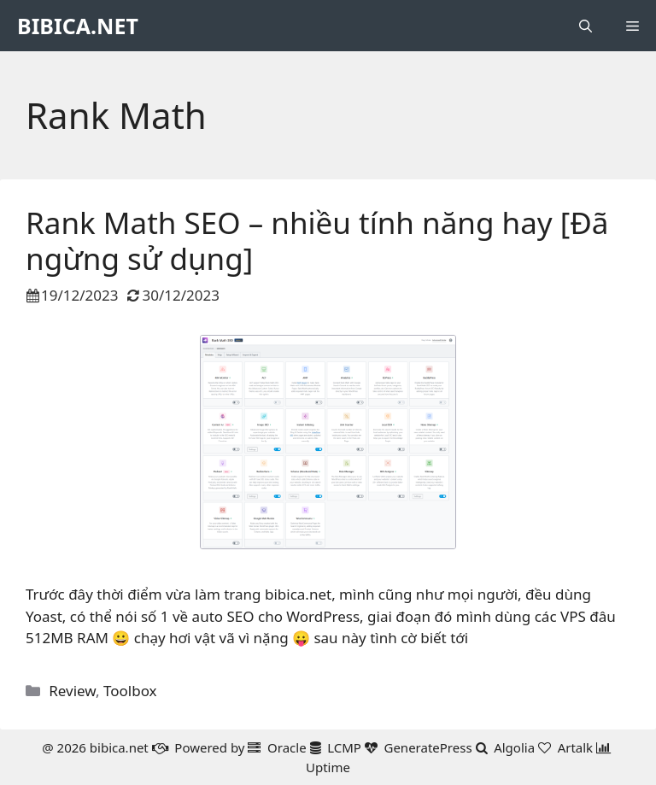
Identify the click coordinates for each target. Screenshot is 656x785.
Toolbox (130, 690)
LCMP (344, 747)
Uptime (328, 767)
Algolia (514, 747)
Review (72, 690)
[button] (585, 25)
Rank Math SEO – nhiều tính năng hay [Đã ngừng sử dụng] (317, 240)
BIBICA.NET (77, 25)
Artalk (576, 747)
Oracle (287, 747)
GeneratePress (428, 747)
